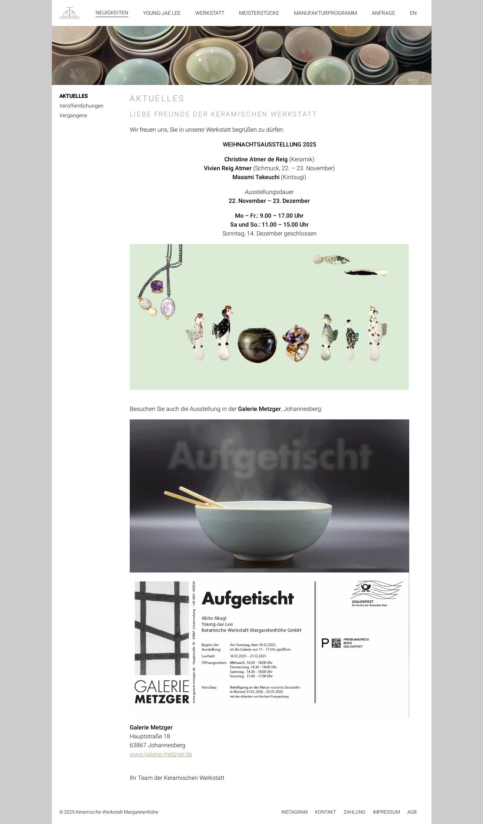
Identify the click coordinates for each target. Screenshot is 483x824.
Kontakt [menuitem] (325, 812)
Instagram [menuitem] (294, 812)
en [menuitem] (413, 13)
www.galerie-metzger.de (161, 754)
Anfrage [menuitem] (383, 13)
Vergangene (73, 115)
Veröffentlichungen (81, 106)
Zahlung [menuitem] (354, 812)
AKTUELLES (73, 96)
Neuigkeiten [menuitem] (112, 13)
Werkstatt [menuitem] (209, 13)
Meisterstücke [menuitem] (259, 13)
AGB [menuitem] (412, 812)
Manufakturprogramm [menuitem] (325, 13)
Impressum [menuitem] (386, 812)
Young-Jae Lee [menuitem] (162, 13)
